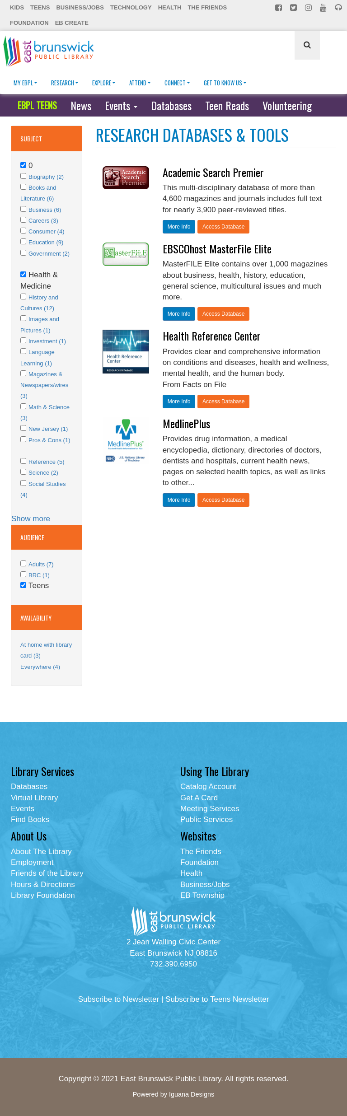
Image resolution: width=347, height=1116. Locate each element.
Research (65, 82)
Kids (17, 7)
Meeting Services (209, 808)
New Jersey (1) (48, 428)
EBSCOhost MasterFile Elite (217, 248)
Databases (171, 105)
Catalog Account (208, 786)
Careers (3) (43, 220)
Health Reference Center (212, 335)
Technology (131, 7)
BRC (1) (39, 575)
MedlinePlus (186, 423)
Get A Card (199, 798)
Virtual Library (34, 798)
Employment (32, 862)
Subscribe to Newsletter (118, 999)
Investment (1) (47, 341)
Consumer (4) (46, 231)
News (80, 105)
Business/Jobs (79, 7)
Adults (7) (41, 564)
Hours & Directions (43, 884)
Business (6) (44, 209)
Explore (104, 82)
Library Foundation (43, 895)
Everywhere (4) (40, 666)
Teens (40, 7)
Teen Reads (227, 105)
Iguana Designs (191, 1094)
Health (170, 7)
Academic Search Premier (213, 172)
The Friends (207, 7)
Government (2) (49, 253)
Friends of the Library (47, 873)
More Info (179, 227)
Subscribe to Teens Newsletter (217, 999)
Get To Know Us (225, 82)
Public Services (206, 819)
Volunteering (287, 105)
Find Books (30, 819)
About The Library (41, 851)
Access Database (223, 227)
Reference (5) (46, 461)
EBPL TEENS (37, 105)
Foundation (29, 22)
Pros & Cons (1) (49, 440)
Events (121, 105)
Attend (140, 82)
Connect (177, 82)
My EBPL (26, 82)
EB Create (72, 22)
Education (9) (45, 242)
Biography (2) (46, 176)
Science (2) (43, 472)
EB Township (202, 895)
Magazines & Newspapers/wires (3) (44, 385)
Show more (30, 518)
